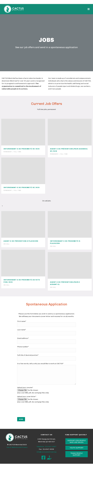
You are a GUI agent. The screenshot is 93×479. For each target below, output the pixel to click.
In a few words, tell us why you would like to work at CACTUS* (40, 364)
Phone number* (23, 347)
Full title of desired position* (28, 355)
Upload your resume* (25, 391)
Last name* (21, 330)
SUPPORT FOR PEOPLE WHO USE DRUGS (76, 445)
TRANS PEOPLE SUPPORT (76, 457)
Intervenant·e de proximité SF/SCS (22, 149)
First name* (21, 321)
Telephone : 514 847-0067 (46, 450)
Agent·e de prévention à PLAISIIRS (21, 241)
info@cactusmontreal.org (46, 455)
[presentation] (34, 416)
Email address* (23, 338)
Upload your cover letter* (26, 400)
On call (7, 244)
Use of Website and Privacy (17, 451)
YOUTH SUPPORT (76, 451)
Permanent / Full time (12, 152)
